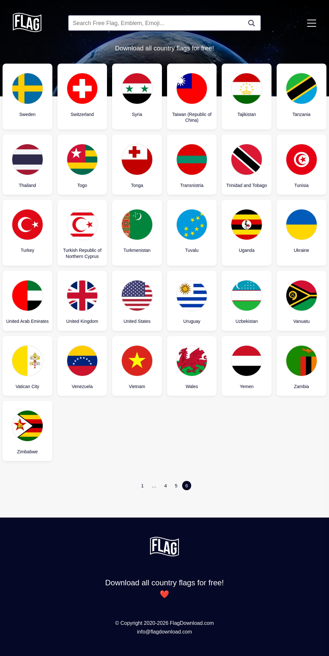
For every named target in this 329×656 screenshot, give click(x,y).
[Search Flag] (251, 23)
